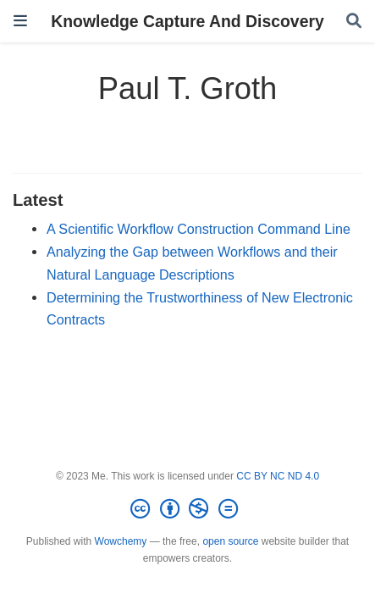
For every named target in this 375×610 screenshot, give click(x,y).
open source (230, 541)
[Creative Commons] (187, 509)
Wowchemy (121, 541)
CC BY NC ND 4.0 (277, 476)
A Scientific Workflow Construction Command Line (198, 228)
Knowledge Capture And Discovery (187, 21)
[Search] (353, 21)
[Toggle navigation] (20, 20)
